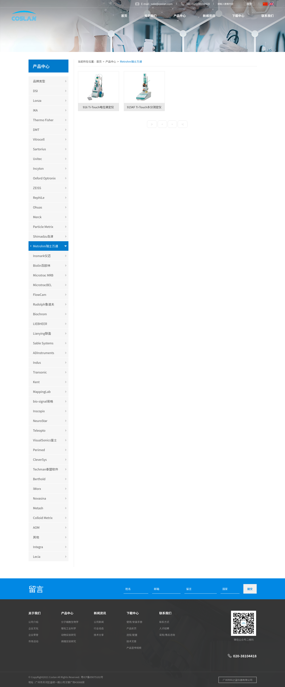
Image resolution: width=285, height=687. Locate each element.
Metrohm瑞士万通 (131, 61)
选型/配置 (132, 635)
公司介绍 (33, 622)
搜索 (249, 4)
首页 (124, 15)
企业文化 (33, 628)
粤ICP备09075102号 (92, 677)
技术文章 (132, 641)
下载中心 (238, 15)
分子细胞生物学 (70, 622)
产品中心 (180, 15)
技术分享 (99, 635)
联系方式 (164, 622)
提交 (250, 589)
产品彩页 (132, 628)
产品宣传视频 (134, 648)
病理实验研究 (68, 641)
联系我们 (267, 15)
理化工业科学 (68, 628)
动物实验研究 (68, 635)
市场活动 (33, 641)
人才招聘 (164, 628)
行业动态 (99, 628)
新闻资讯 (209, 15)
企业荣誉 (33, 635)
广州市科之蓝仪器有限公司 (237, 680)
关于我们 (150, 15)
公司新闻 (99, 622)
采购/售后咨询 (167, 635)
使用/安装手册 (134, 622)
